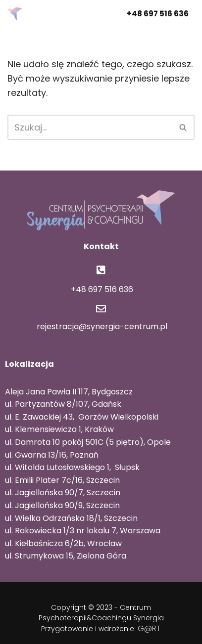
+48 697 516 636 (158, 13)
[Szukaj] (89, 127)
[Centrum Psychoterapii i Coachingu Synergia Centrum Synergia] (17, 14)
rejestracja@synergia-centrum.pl (101, 326)
